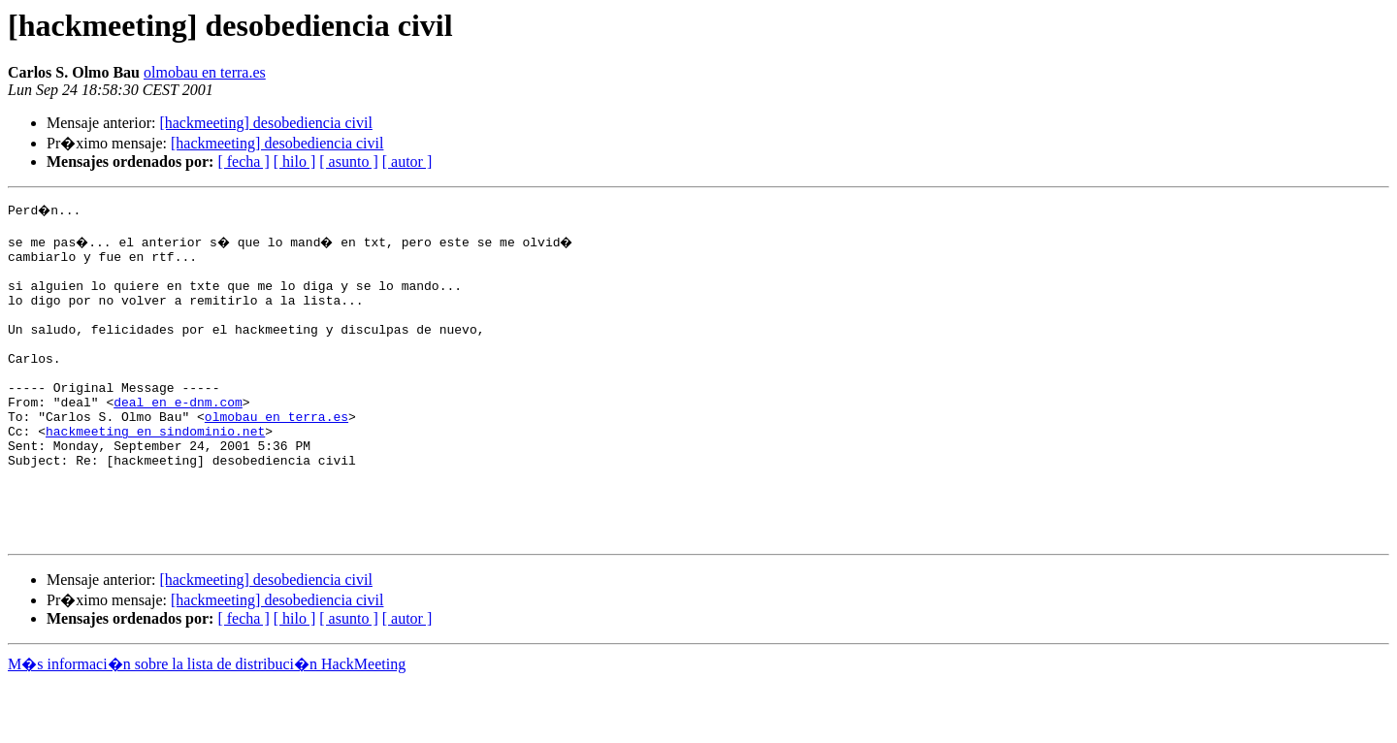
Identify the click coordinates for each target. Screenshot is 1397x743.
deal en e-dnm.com (178, 436)
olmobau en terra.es (205, 72)
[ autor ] (407, 161)
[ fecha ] (243, 161)
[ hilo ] (295, 161)
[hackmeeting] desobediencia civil (265, 122)
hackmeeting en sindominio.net (155, 471)
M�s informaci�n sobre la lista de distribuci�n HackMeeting (207, 725)
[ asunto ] (348, 161)
